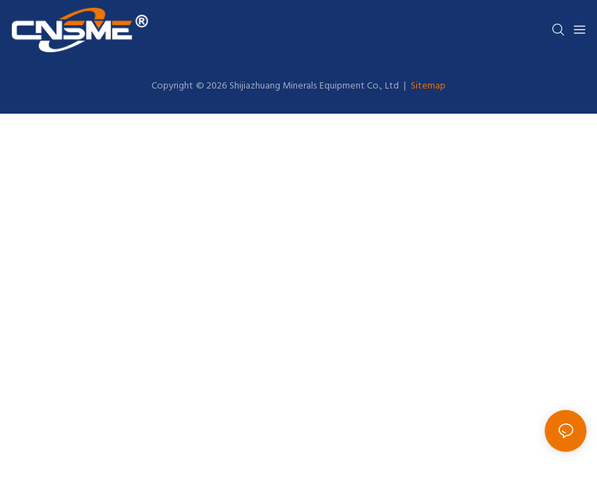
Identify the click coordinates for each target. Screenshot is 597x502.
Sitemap (427, 86)
